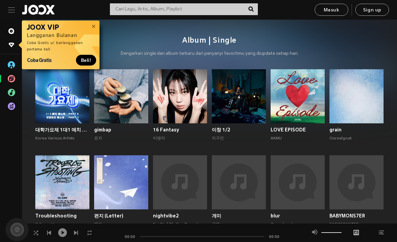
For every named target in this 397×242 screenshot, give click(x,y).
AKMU (276, 138)
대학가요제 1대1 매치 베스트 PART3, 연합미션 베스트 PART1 (62, 129)
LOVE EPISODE (288, 129)
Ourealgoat (340, 138)
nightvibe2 (166, 215)
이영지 (159, 138)
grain (335, 129)
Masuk (331, 10)
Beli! (86, 60)
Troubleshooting (56, 215)
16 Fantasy (166, 129)
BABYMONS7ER (347, 215)
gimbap (102, 129)
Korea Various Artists (54, 138)
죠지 (98, 138)
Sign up (372, 10)
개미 (216, 215)
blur (275, 215)
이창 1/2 (221, 129)
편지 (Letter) (108, 215)
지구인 (218, 138)
